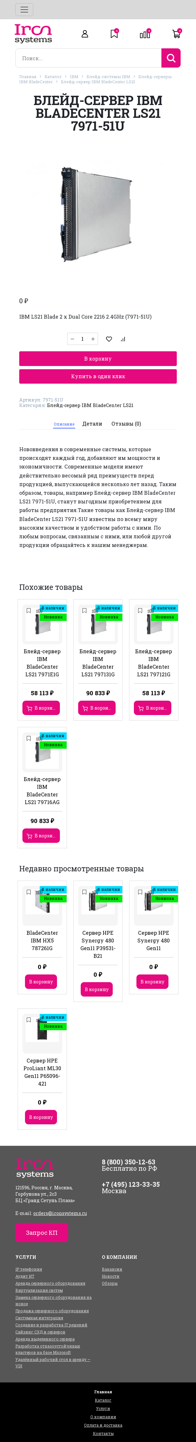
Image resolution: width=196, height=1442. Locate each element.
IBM (74, 76)
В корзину (98, 358)
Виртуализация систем (39, 1290)
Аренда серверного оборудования (50, 1283)
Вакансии (112, 1269)
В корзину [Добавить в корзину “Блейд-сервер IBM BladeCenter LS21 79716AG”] (46, 836)
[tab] (64, 424)
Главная (28, 76)
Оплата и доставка (103, 1425)
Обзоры (110, 1283)
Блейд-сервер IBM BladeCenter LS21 (98, 81)
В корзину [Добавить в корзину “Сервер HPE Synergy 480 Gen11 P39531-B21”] (97, 989)
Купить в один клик (98, 376)
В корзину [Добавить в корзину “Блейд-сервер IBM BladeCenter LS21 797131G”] (102, 708)
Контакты (103, 1433)
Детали (92, 423)
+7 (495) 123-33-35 (131, 1184)
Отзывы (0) (126, 423)
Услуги (103, 1408)
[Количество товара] (82, 339)
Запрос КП (42, 1232)
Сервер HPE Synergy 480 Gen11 (153, 940)
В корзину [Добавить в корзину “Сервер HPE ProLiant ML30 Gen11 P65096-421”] (41, 1117)
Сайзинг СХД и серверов (40, 1331)
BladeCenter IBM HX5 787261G (42, 940)
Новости (110, 1276)
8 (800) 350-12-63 (128, 1162)
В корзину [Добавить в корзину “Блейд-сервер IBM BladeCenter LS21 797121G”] (158, 708)
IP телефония (28, 1269)
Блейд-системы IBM (108, 76)
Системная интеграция (39, 1317)
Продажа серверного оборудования (52, 1310)
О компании (103, 1416)
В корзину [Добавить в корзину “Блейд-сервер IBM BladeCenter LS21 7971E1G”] (46, 708)
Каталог (53, 76)
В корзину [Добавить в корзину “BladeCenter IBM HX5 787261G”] (41, 982)
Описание (64, 424)
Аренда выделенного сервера (45, 1338)
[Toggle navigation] (24, 9)
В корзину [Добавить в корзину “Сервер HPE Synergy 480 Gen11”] (152, 982)
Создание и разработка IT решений (51, 1324)
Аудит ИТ (24, 1276)
